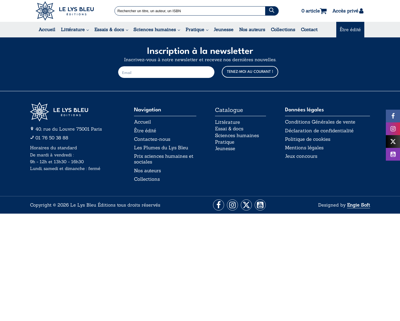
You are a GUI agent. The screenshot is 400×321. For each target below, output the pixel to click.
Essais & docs (109, 29)
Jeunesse (223, 29)
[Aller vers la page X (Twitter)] (246, 208)
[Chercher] (271, 11)
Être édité (350, 29)
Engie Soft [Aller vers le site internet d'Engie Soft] (358, 208)
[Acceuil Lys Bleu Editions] (65, 11)
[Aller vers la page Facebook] (218, 208)
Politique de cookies (309, 140)
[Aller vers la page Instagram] (232, 208)
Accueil (47, 29)
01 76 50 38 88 (51, 138)
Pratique (195, 29)
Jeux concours (302, 158)
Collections (283, 29)
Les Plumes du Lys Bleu (163, 149)
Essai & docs (230, 131)
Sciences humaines (154, 29)
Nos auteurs (252, 29)
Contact (309, 29)
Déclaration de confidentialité (321, 131)
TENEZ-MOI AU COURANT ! (250, 72)
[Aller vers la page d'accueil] (72, 112)
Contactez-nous (153, 140)
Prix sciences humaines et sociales (163, 161)
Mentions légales (305, 149)
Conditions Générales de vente (322, 122)
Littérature (73, 29)
